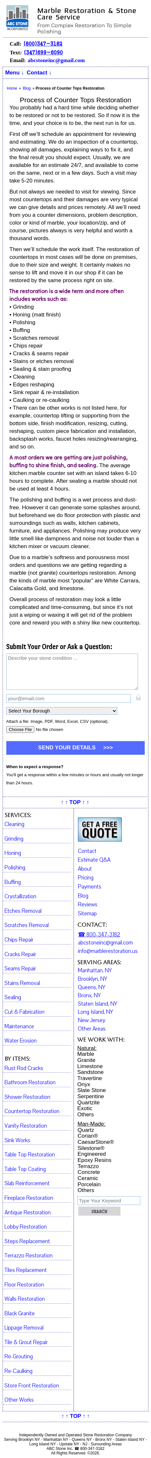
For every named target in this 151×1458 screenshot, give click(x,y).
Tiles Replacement (26, 1270)
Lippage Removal (24, 1327)
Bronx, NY (89, 995)
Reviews (87, 904)
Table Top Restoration (30, 1154)
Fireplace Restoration (29, 1198)
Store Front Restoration (32, 1385)
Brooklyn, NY (92, 979)
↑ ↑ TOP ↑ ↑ (75, 802)
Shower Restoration (27, 1097)
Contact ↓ (39, 73)
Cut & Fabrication (24, 1012)
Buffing (13, 882)
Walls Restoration (25, 1299)
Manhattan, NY (95, 970)
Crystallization (20, 896)
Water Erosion (21, 1040)
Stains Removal (22, 983)
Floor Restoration (24, 1284)
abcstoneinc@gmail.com (56, 60)
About (85, 869)
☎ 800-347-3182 (99, 934)
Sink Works (17, 1140)
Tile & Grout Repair (26, 1342)
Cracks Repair (20, 954)
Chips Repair (19, 940)
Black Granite (20, 1313)
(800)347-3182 (42, 43)
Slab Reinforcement (27, 1183)
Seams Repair (20, 968)
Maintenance (19, 1026)
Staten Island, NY (97, 1004)
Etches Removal (23, 911)
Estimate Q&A (94, 860)
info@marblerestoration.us (108, 951)
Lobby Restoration (26, 1227)
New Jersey (91, 1020)
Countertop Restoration (32, 1111)
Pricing (86, 877)
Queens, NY (91, 987)
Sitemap (87, 913)
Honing (13, 853)
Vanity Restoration (26, 1126)
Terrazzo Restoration (29, 1255)
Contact (87, 851)
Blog (83, 896)
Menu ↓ (14, 73)
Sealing (13, 997)
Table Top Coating (25, 1169)
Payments (89, 886)
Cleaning (14, 824)
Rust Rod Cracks (24, 1068)
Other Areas (92, 1029)
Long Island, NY (95, 1012)
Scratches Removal (27, 925)
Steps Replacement (27, 1241)
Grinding (14, 839)
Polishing (15, 867)
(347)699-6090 (43, 52)
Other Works (19, 1400)
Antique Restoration (28, 1212)
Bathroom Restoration (30, 1082)
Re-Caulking (18, 1371)
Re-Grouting (19, 1356)
